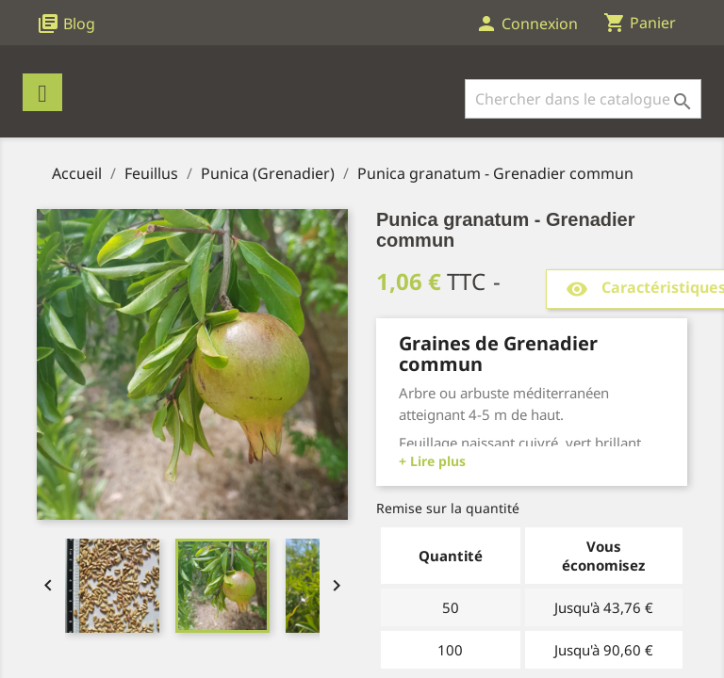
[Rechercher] (583, 99)
